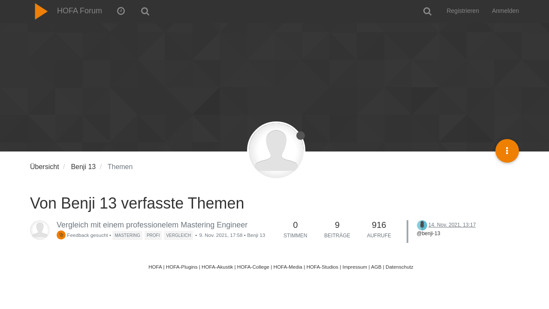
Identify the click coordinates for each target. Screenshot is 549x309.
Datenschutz (399, 267)
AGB (376, 267)
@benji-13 (428, 233)
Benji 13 (256, 235)
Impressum (354, 267)
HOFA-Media (287, 267)
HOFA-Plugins (182, 267)
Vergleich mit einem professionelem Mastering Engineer (152, 225)
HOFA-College (253, 267)
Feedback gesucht (82, 235)
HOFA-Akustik (217, 267)
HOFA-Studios (322, 267)
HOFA (155, 267)
